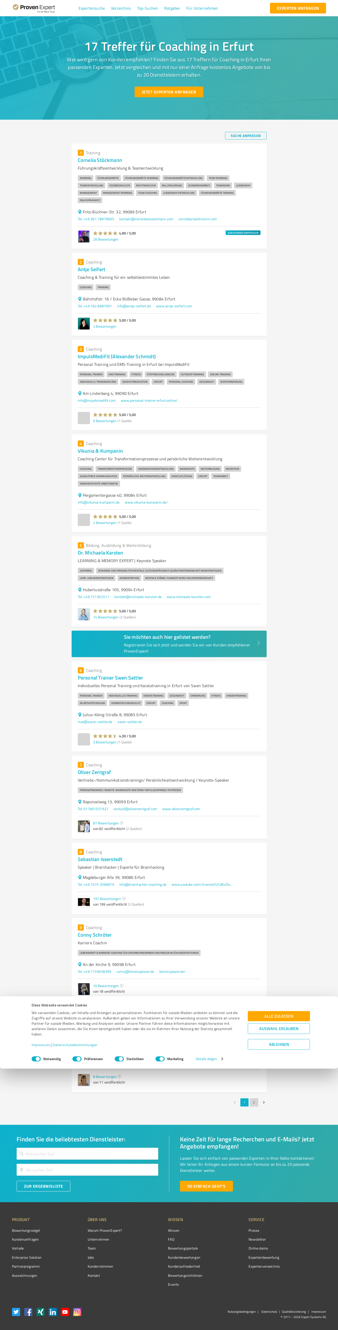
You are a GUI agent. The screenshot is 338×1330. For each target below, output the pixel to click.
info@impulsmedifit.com (97, 400)
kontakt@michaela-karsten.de (138, 596)
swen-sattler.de (130, 721)
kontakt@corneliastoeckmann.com (146, 218)
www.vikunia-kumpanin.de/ (146, 502)
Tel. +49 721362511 (93, 596)
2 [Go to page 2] (254, 1102)
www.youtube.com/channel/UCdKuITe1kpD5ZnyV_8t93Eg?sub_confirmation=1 (202, 884)
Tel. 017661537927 (93, 808)
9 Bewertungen (104, 420)
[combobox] (87, 1154)
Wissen (154, 1230)
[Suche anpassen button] (246, 136)
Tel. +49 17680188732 (95, 1062)
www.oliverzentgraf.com (181, 808)
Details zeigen (206, 1320)
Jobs (81, 1257)
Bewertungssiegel (26, 1230)
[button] (92, 8)
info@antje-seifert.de (134, 305)
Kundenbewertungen (165, 1257)
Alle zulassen (278, 1277)
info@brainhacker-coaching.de (142, 884)
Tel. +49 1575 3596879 (96, 884)
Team (82, 1248)
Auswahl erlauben (278, 1290)
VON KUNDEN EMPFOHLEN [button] (243, 232)
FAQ (152, 1239)
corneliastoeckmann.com (197, 218)
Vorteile (18, 1248)
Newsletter (228, 1239)
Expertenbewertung (235, 1257)
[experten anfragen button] (298, 8)
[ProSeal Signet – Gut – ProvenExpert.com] (307, 1239)
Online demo (229, 1248)
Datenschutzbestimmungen (75, 1306)
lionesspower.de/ (172, 971)
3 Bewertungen (104, 742)
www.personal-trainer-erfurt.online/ (149, 400)
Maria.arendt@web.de (136, 1062)
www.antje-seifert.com (174, 305)
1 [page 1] (244, 1102)
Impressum (41, 1306)
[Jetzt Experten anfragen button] (169, 92)
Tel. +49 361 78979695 (96, 218)
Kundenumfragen (25, 1239)
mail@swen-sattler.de (95, 721)
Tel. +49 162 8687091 (95, 305)
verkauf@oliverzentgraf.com (135, 808)
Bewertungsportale (164, 1248)
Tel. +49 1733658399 (94, 971)
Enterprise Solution (27, 1257)
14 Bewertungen (106, 617)
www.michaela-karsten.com (189, 596)
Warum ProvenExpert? (95, 1230)
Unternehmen (89, 1239)
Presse (225, 1230)
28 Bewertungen (106, 239)
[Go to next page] (264, 1102)
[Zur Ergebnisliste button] (43, 1186)
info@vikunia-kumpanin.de (99, 502)
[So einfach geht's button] (206, 1186)
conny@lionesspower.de (135, 971)
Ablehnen (279, 1306)
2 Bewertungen (104, 326)
